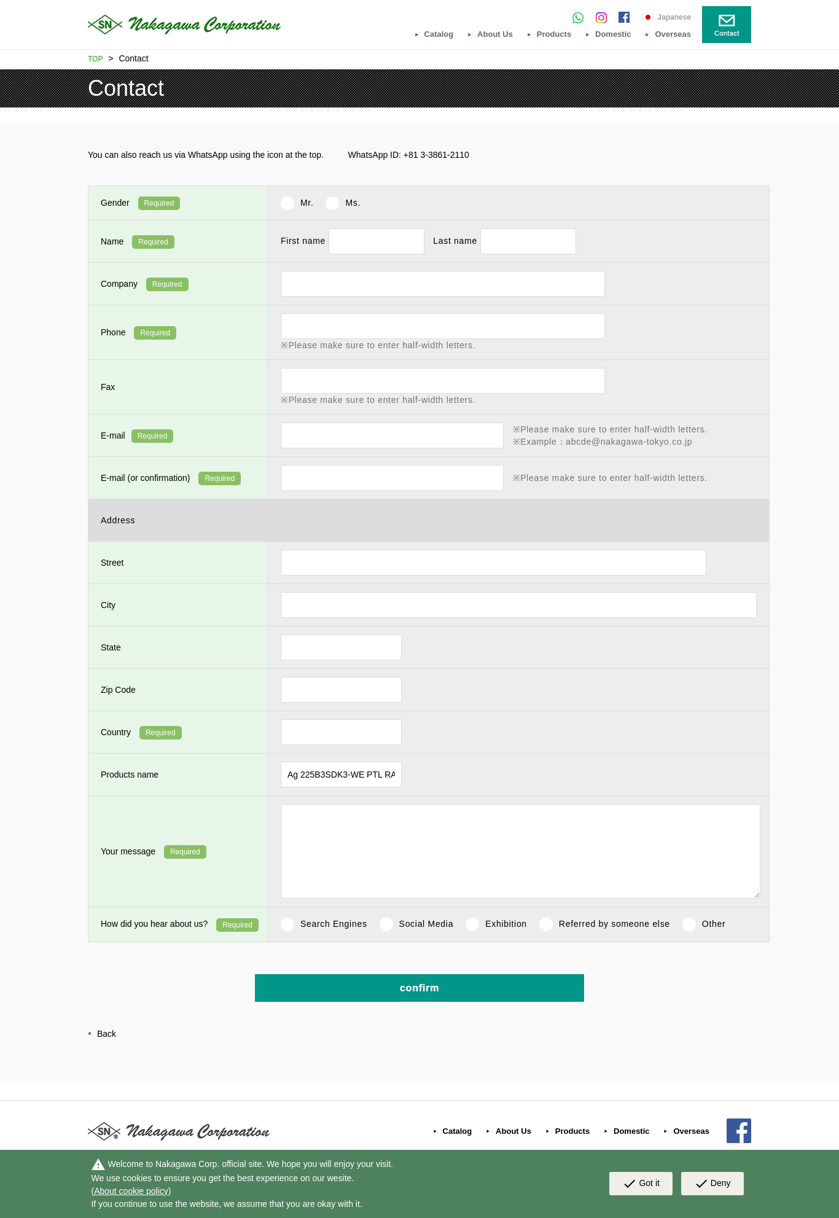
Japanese (674, 17)
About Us (495, 34)
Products (554, 34)
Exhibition (506, 924)
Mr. (307, 203)
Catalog (439, 34)
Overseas (673, 34)
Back (106, 1034)
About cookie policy (131, 1191)
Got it (640, 1184)
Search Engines (333, 924)
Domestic (613, 34)
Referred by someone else (614, 924)
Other (714, 924)
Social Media (426, 924)
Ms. (353, 203)
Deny (712, 1184)
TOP (95, 59)
